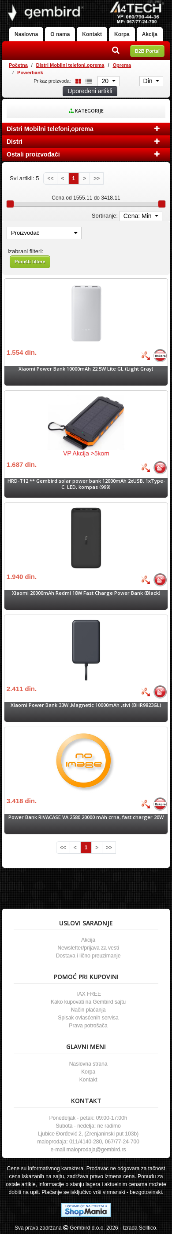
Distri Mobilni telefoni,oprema (70, 65)
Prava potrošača (88, 1026)
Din (148, 80)
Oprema (122, 65)
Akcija (149, 34)
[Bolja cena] (145, 355)
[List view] (87, 80)
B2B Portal (147, 51)
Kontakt (92, 34)
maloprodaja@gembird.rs (96, 1150)
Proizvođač (44, 232)
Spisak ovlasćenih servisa (88, 1018)
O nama (60, 34)
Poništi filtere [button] (30, 261)
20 (105, 80)
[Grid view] (76, 80)
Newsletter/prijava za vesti (88, 948)
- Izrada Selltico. (138, 1228)
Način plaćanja (88, 1010)
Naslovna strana (88, 1064)
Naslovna (26, 34)
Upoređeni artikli (89, 91)
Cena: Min (138, 215)
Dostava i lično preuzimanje (88, 956)
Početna (18, 65)
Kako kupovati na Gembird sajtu (88, 1002)
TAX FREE (88, 994)
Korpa (122, 34)
